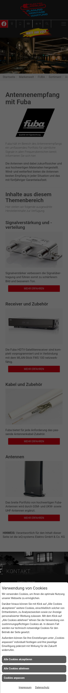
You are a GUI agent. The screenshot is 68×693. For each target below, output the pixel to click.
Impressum (25, 687)
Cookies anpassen (14, 677)
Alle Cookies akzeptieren (18, 659)
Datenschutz (42, 687)
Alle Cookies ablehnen (16, 668)
